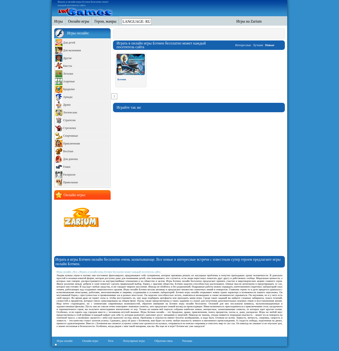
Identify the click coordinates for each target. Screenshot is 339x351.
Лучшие (258, 45)
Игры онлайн (65, 341)
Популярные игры (134, 341)
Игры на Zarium (249, 21)
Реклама (187, 341)
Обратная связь (163, 341)
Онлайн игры (90, 341)
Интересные (243, 45)
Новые (269, 45)
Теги (110, 341)
